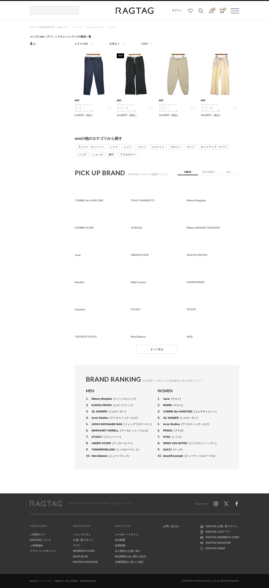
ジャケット (157, 146)
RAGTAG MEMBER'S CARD (222, 537)
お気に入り (190, 10)
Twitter (226, 503)
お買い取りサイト (83, 539)
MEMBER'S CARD (84, 550)
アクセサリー (128, 154)
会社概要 (120, 539)
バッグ (82, 154)
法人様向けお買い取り (128, 550)
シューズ (97, 154)
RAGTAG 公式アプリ (218, 531)
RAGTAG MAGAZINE (85, 561)
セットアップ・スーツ (214, 146)
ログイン (177, 10)
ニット (128, 146)
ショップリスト (82, 534)
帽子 (111, 154)
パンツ (141, 146)
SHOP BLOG (80, 556)
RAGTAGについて (40, 539)
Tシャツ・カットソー (91, 146)
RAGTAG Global (215, 548)
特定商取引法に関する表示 (130, 556)
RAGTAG (46, 503)
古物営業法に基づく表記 (129, 561)
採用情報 (120, 545)
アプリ (77, 545)
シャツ (114, 146)
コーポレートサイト (126, 534)
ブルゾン (175, 146)
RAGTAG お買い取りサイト (222, 526)
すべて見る (156, 349)
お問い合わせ (171, 526)
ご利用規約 (36, 545)
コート (191, 146)
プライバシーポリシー (43, 550)
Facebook (236, 503)
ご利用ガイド (38, 534)
